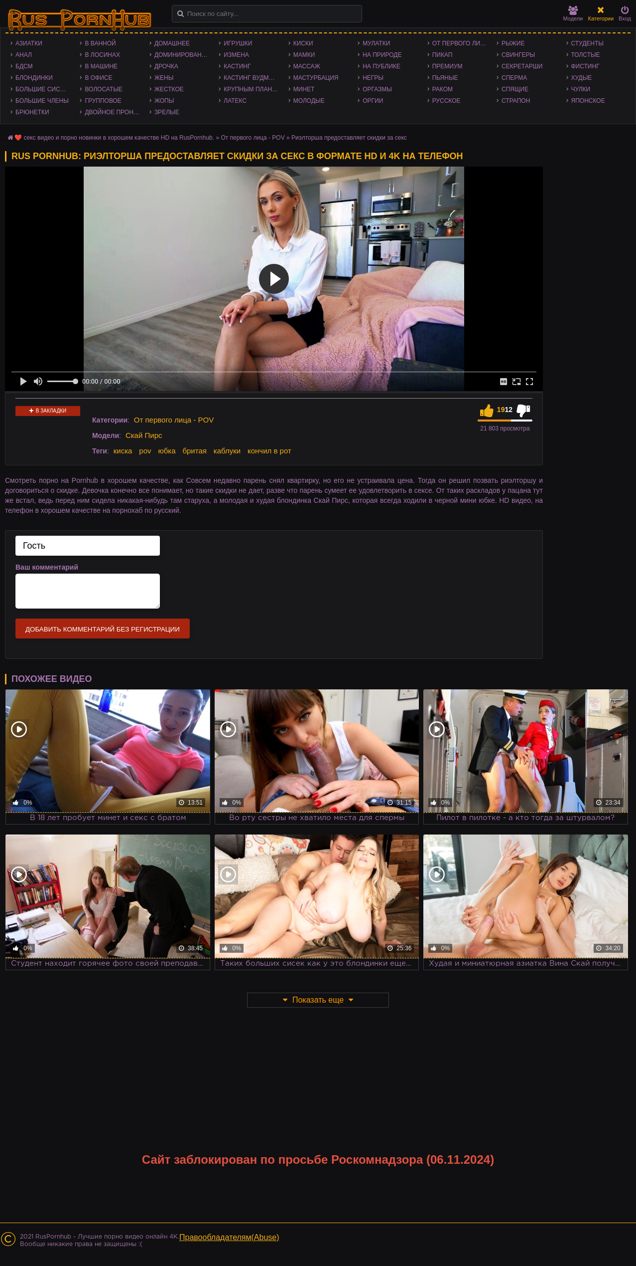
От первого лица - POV (462, 43)
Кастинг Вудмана (252, 77)
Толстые (585, 54)
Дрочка (166, 66)
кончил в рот (269, 450)
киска (123, 450)
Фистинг (585, 66)
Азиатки (28, 43)
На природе (382, 54)
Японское (588, 100)
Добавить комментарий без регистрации (102, 629)
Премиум (447, 66)
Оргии (373, 100)
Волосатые (103, 89)
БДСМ (24, 66)
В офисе (98, 77)
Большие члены (42, 100)
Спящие (515, 89)
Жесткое (169, 89)
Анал (23, 54)
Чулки (581, 89)
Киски (303, 43)
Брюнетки (32, 112)
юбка (166, 450)
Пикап (442, 54)
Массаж (306, 66)
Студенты (587, 43)
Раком (442, 89)
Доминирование (182, 54)
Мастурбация (316, 77)
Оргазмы (377, 89)
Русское (446, 100)
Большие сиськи (43, 89)
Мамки (304, 54)
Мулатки (376, 43)
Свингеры (518, 54)
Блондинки (34, 77)
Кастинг (237, 66)
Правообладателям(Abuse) (229, 1237)
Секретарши (522, 66)
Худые (581, 77)
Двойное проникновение (114, 112)
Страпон (516, 100)
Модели (573, 13)
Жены (163, 77)
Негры (373, 77)
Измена (236, 54)
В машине (101, 66)
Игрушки (238, 43)
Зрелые (166, 112)
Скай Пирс (144, 435)
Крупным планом (252, 89)
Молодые (309, 100)
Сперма (514, 77)
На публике (381, 66)
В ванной (100, 43)
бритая (194, 450)
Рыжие (513, 43)
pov (145, 450)
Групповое (103, 100)
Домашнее (172, 43)
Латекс (235, 100)
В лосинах (102, 54)
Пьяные (445, 77)
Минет (304, 89)
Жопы (164, 100)
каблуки (227, 450)
